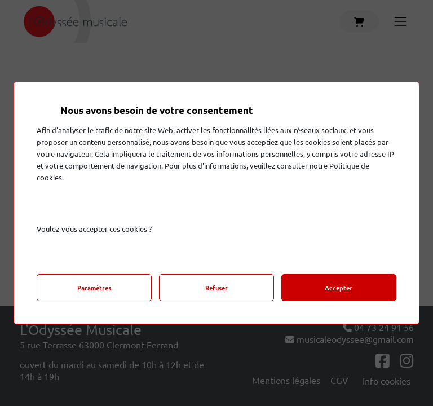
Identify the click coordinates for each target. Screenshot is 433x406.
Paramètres (94, 287)
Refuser (216, 287)
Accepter (338, 287)
